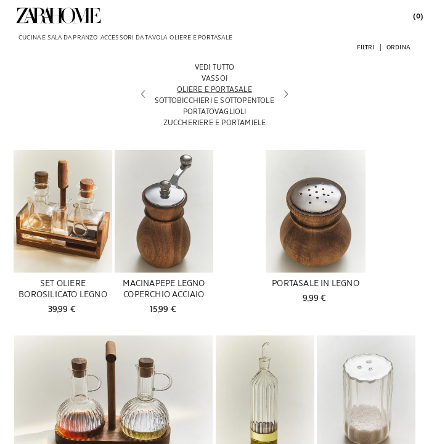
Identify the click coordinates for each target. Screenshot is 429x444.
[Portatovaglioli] (214, 111)
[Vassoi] (214, 78)
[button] (365, 46)
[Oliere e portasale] (214, 89)
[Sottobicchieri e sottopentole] (214, 100)
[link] (58, 15)
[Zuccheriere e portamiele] (214, 122)
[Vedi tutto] (214, 67)
